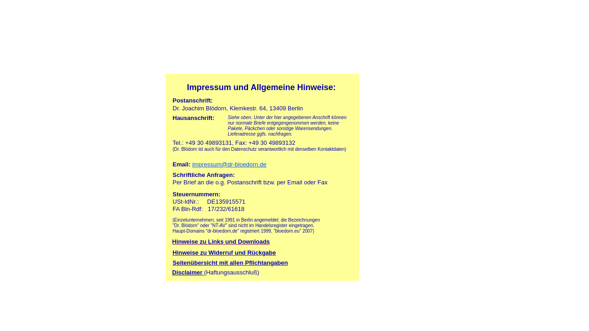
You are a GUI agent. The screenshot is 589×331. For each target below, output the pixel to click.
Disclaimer (188, 272)
